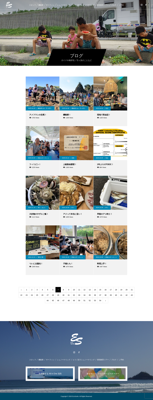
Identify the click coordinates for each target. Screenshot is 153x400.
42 (127, 295)
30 (63, 295)
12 (84, 290)
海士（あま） (42, 207)
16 (106, 290)
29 (58, 295)
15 (100, 290)
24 (32, 295)
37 (100, 295)
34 (84, 295)
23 (27, 295)
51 (84, 300)
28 (53, 295)
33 (79, 295)
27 (48, 295)
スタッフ (32, 5)
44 (48, 300)
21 (132, 290)
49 (74, 300)
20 (127, 290)
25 (37, 295)
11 (79, 290)
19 (121, 290)
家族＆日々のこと (43, 158)
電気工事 (40, 257)
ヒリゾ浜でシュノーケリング (83, 5)
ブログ (113, 5)
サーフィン (50, 5)
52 (90, 300)
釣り (72, 207)
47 (63, 300)
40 (116, 295)
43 (132, 295)
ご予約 (121, 5)
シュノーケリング (63, 5)
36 (95, 295)
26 (42, 295)
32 (74, 295)
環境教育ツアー (103, 5)
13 (90, 290)
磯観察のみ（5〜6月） (45, 108)
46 (58, 300)
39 (111, 295)
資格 (72, 158)
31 (69, 295)
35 (90, 295)
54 (100, 300)
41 (121, 295)
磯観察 (40, 5)
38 (106, 295)
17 (111, 290)
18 (116, 290)
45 (53, 300)
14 (95, 290)
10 (74, 290)
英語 (106, 108)
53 (95, 300)
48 (69, 300)
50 (79, 300)
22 (21, 295)
